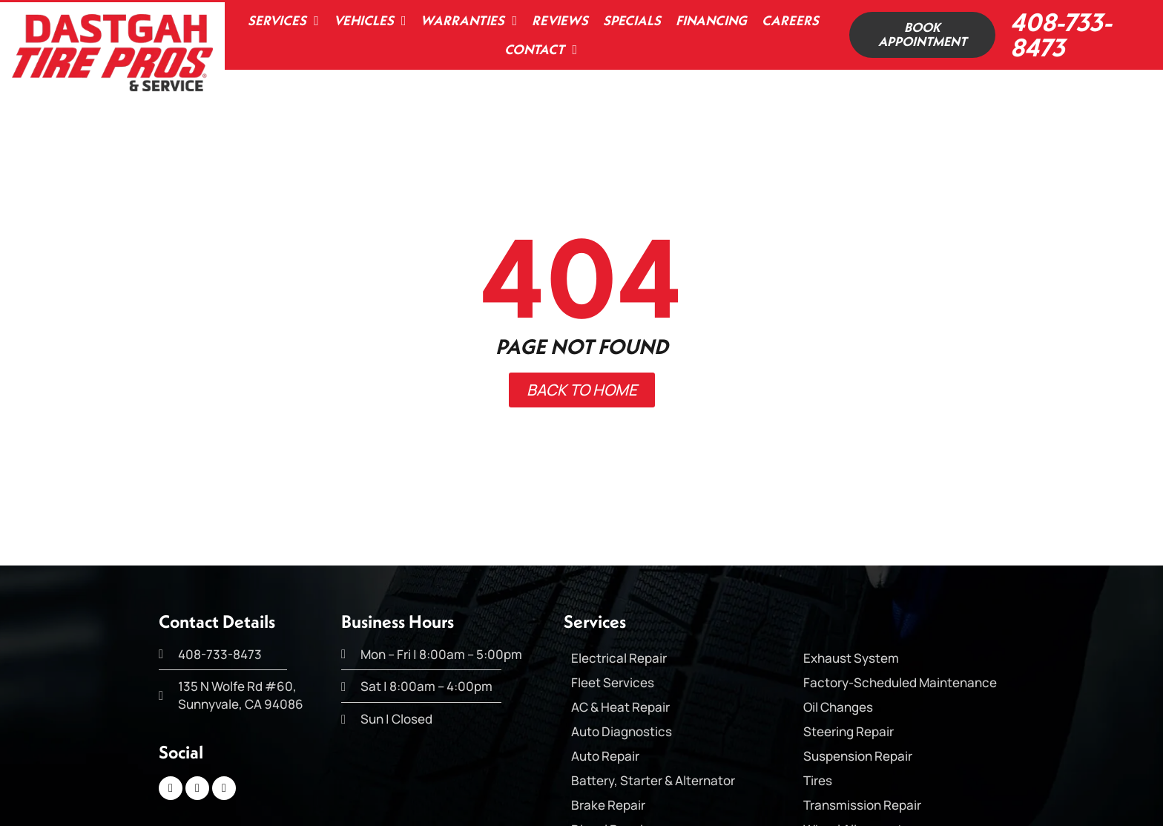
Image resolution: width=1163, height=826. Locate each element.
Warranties (466, 21)
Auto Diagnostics (621, 731)
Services (281, 21)
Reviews (557, 20)
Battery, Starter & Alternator (653, 780)
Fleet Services (612, 682)
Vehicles (367, 21)
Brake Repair (608, 804)
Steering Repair (848, 731)
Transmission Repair (862, 804)
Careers (787, 20)
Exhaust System (851, 657)
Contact (538, 50)
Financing (708, 20)
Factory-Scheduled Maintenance (900, 682)
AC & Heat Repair (620, 706)
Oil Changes (838, 706)
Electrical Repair (619, 657)
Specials (629, 20)
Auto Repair (605, 755)
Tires (817, 780)
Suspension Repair (857, 755)
